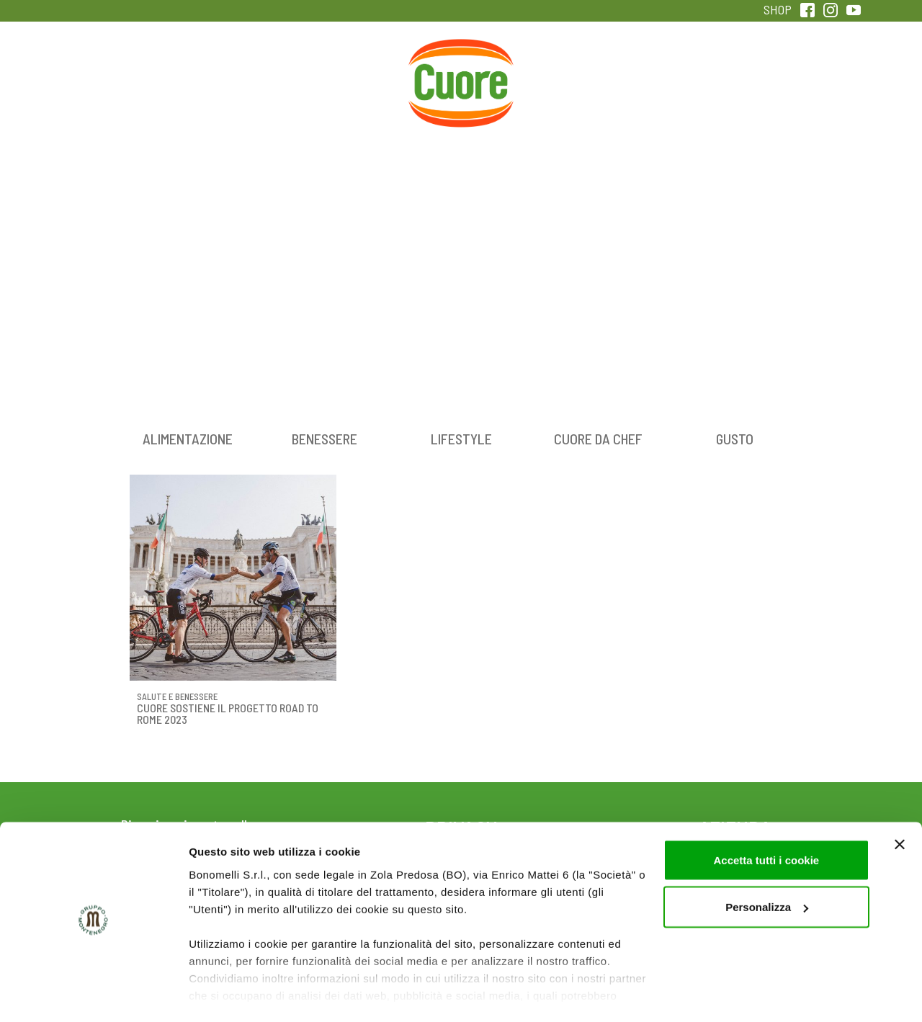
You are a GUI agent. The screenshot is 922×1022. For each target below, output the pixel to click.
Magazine (575, 71)
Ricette (347, 71)
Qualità (690, 71)
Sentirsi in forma (804, 71)
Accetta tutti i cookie (766, 820)
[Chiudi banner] (900, 804)
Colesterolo (232, 71)
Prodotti (118, 71)
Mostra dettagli (228, 993)
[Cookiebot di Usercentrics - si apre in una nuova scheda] (93, 994)
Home (461, 55)
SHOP (778, 9)
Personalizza (766, 867)
